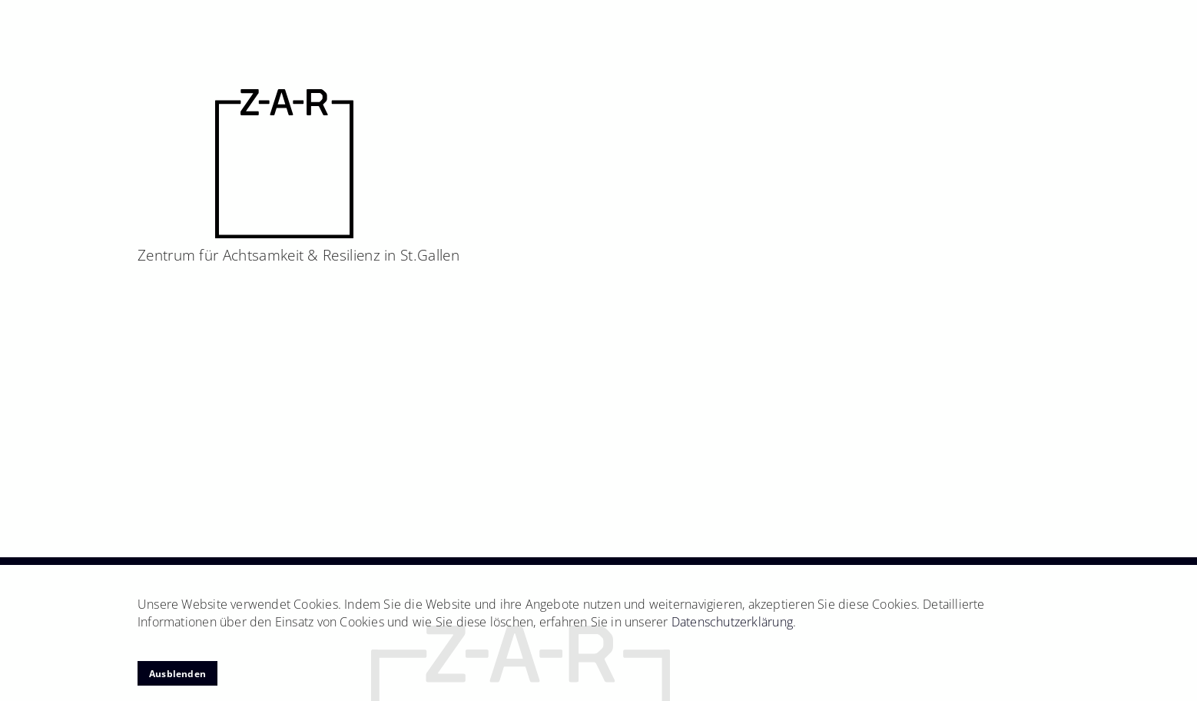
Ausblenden (177, 673)
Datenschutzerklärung (732, 621)
